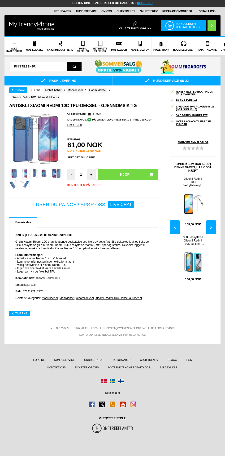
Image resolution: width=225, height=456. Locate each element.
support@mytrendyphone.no (125, 328)
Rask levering (183, 100)
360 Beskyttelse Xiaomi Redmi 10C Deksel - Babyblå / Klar (193, 241)
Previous (175, 227)
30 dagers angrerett (188, 115)
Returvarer (62, 11)
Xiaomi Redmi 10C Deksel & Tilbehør (118, 298)
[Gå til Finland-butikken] (121, 381)
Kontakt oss (206, 11)
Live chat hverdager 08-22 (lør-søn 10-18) (192, 108)
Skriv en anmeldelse (193, 142)
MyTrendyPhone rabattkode (129, 367)
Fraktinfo (74, 125)
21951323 (169, 328)
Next (211, 227)
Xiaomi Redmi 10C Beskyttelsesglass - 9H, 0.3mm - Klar (192, 182)
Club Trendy (126, 11)
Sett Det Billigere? (81, 157)
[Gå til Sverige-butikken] (112, 381)
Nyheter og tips (87, 367)
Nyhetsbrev (149, 11)
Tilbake (20, 90)
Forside (39, 359)
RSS (189, 359)
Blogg (172, 359)
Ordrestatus (94, 359)
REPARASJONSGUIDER (177, 11)
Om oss (106, 11)
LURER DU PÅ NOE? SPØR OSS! (83, 204)
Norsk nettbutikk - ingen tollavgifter (191, 93)
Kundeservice (86, 11)
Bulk (33, 284)
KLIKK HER (144, 3)
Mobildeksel (67, 298)
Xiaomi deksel (85, 298)
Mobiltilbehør (50, 298)
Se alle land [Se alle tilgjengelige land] (112, 392)
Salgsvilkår (169, 367)
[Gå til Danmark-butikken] (104, 381)
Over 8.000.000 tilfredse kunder (190, 123)
